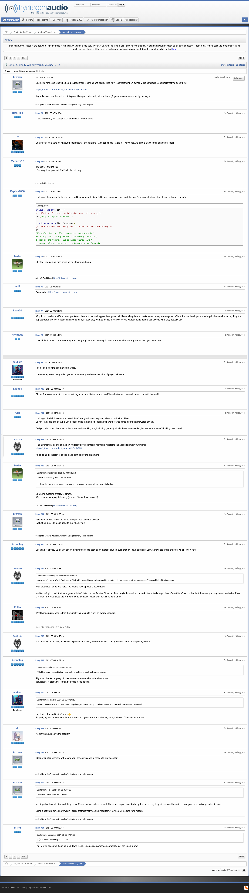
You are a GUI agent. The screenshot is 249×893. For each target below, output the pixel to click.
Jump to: (216, 870)
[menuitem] (24, 58)
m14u (17, 827)
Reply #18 (39, 636)
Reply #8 (39, 335)
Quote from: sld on (54, 790)
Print (241, 58)
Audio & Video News (47, 32)
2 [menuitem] (10, 58)
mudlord (17, 362)
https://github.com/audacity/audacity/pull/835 (59, 448)
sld (17, 728)
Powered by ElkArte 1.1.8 (10, 888)
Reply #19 (39, 660)
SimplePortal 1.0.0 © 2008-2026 (39, 888)
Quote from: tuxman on (56, 835)
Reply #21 (39, 728)
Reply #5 (39, 257)
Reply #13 (39, 466)
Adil (17, 286)
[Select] (45, 206)
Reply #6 (39, 287)
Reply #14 (39, 514)
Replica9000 (17, 191)
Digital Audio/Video (22, 32)
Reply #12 (39, 439)
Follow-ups (238, 78)
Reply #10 (39, 389)
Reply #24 (39, 828)
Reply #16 (39, 568)
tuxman (17, 77)
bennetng (17, 544)
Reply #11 (39, 413)
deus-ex (17, 439)
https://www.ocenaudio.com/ (62, 292)
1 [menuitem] (6, 58)
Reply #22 (39, 752)
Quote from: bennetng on (57, 576)
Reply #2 (39, 137)
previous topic (227, 65)
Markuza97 (17, 161)
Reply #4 (39, 192)
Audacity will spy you (71, 32)
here (174, 49)
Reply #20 (39, 693)
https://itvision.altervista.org (65, 278)
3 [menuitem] (14, 58)
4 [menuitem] (18, 58)
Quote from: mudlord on (56, 473)
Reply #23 (39, 783)
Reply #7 (39, 311)
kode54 (17, 310)
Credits (23, 888)
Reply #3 (39, 161)
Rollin (17, 607)
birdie (17, 256)
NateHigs (17, 112)
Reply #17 (39, 608)
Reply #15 (39, 544)
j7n (17, 136)
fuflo (17, 412)
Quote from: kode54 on (56, 700)
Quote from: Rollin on (55, 667)
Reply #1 (39, 113)
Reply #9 (39, 362)
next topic (240, 65)
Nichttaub (17, 334)
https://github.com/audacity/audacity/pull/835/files (61, 89)
